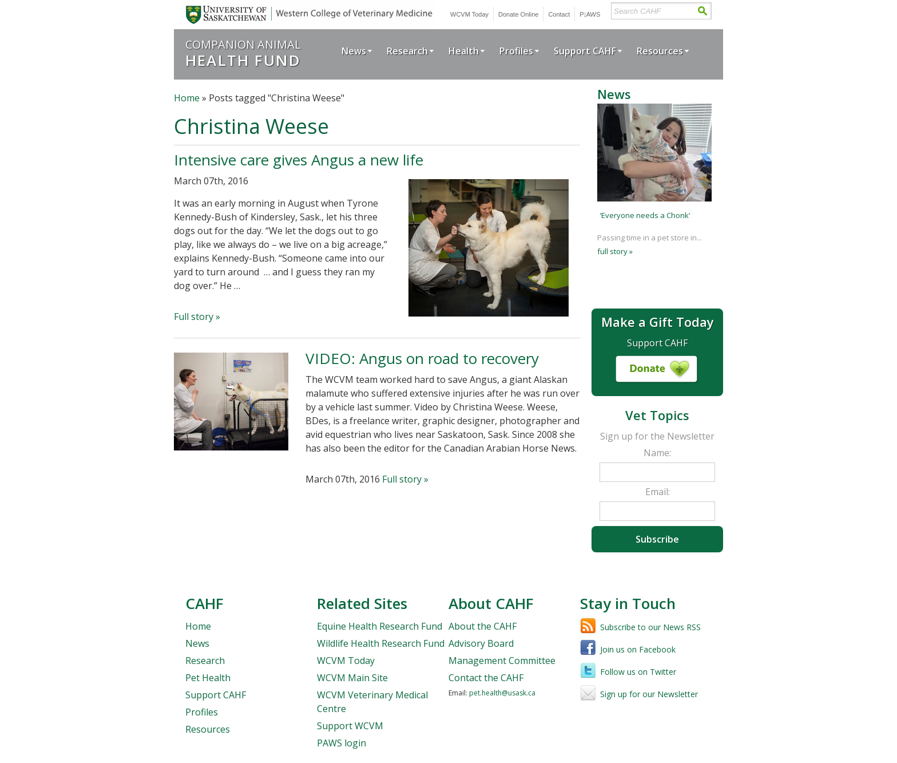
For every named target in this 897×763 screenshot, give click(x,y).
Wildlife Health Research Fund (380, 643)
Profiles (516, 51)
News (354, 51)
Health (464, 51)
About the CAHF (483, 626)
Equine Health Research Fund (379, 626)
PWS (590, 14)
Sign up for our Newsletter (649, 694)
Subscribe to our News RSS (650, 627)
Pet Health (208, 677)
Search (702, 11)
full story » (615, 251)
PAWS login (341, 743)
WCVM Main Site (352, 677)
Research (407, 51)
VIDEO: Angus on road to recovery (422, 358)
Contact (559, 14)
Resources (660, 51)
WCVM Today (469, 14)
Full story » (197, 316)
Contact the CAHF (486, 677)
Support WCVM (350, 725)
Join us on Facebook (638, 649)
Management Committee (502, 660)
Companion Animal (243, 53)
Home (187, 98)
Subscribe (657, 539)
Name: (657, 452)
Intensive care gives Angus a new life (298, 159)
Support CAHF (585, 51)
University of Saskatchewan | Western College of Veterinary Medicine (307, 14)
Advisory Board (481, 643)
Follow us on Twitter (638, 671)
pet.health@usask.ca (502, 693)
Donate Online (518, 14)
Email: (657, 491)
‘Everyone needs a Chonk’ (645, 215)
